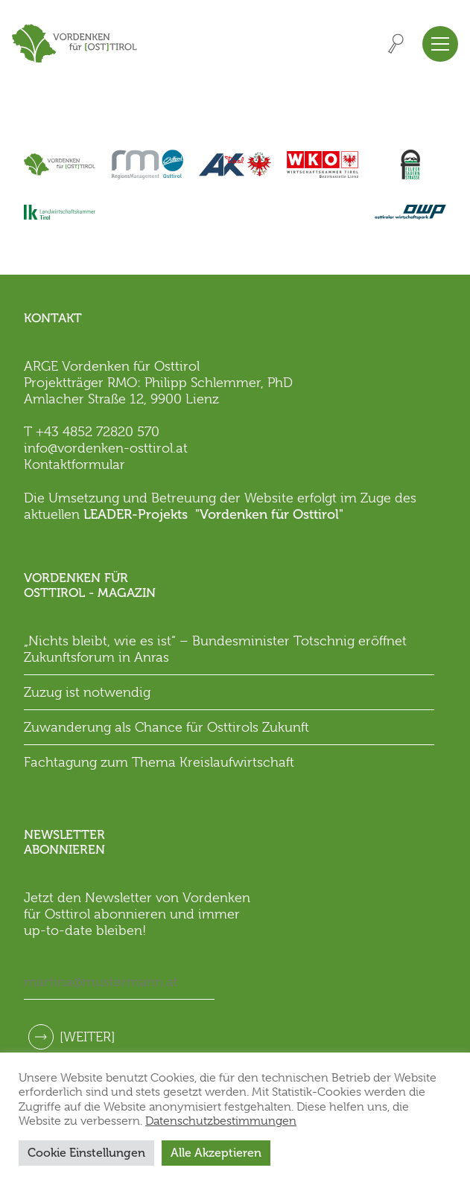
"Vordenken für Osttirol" (269, 514)
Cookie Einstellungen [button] (86, 1153)
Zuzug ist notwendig (87, 692)
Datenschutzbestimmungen (220, 1121)
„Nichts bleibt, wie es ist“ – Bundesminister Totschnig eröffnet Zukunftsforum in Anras (215, 649)
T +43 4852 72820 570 (91, 431)
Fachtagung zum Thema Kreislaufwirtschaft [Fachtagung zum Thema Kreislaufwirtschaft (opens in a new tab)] (159, 762)
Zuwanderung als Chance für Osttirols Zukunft (166, 727)
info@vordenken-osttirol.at (106, 448)
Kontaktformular (74, 464)
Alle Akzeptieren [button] (216, 1153)
